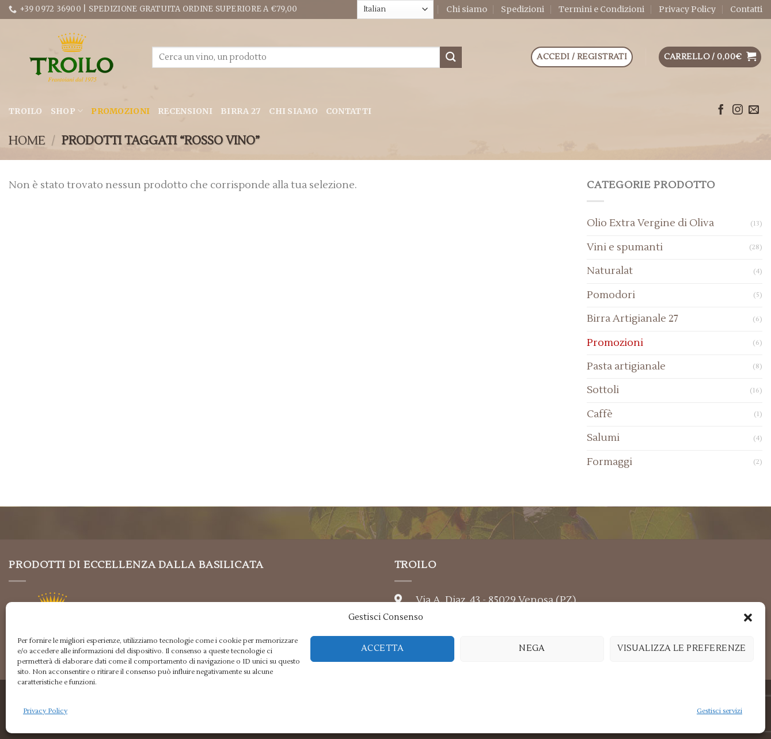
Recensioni (185, 111)
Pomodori (611, 295)
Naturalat (610, 270)
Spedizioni (522, 9)
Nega (532, 648)
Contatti (746, 9)
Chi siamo (466, 9)
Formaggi (609, 461)
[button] (748, 617)
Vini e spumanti (625, 247)
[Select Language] (395, 9)
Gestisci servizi (719, 711)
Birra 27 (241, 111)
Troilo (26, 111)
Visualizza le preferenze (681, 648)
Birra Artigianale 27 (632, 318)
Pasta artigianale (626, 366)
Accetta (382, 648)
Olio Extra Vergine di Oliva (650, 223)
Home (27, 140)
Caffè (600, 414)
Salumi (603, 437)
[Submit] (451, 57)
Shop (67, 110)
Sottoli (603, 390)
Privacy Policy (45, 711)
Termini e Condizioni (601, 9)
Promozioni (120, 111)
